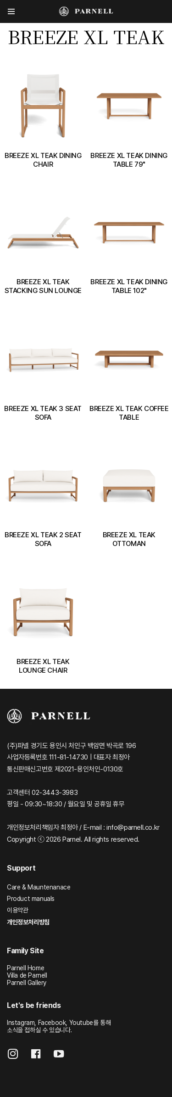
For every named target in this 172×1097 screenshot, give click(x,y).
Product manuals (31, 898)
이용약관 (17, 910)
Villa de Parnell (27, 975)
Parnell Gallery (26, 982)
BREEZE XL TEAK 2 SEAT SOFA (43, 539)
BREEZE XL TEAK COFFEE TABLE (129, 413)
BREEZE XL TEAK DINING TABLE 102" (128, 286)
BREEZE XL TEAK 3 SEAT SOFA (43, 413)
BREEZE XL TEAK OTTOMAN (129, 539)
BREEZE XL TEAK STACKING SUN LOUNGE (43, 286)
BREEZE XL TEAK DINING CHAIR (43, 160)
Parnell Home (25, 968)
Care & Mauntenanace (38, 887)
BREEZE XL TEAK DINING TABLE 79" (128, 160)
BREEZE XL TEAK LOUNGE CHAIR (43, 666)
